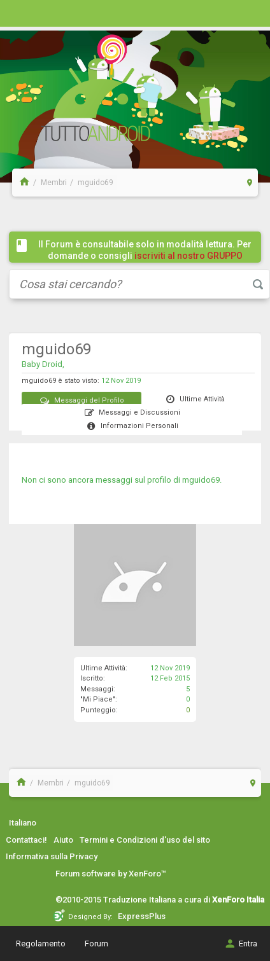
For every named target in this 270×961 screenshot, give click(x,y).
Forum (96, 943)
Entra (240, 943)
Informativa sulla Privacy (51, 856)
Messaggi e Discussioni (131, 412)
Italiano (22, 822)
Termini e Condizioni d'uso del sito (145, 840)
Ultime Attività (194, 399)
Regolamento (41, 943)
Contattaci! (26, 840)
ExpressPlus (142, 916)
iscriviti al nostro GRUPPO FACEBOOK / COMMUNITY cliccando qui (148, 261)
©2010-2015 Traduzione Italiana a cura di (159, 899)
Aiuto (63, 840)
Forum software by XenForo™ (110, 873)
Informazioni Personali (131, 426)
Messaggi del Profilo (81, 400)
